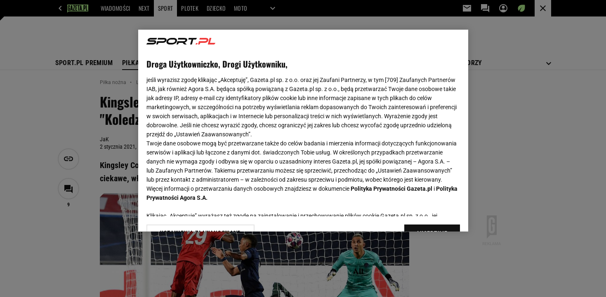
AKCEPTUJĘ (431, 215)
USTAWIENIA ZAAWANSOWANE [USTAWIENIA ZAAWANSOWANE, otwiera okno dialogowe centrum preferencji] (200, 215)
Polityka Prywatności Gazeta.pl (391, 188)
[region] (303, 131)
